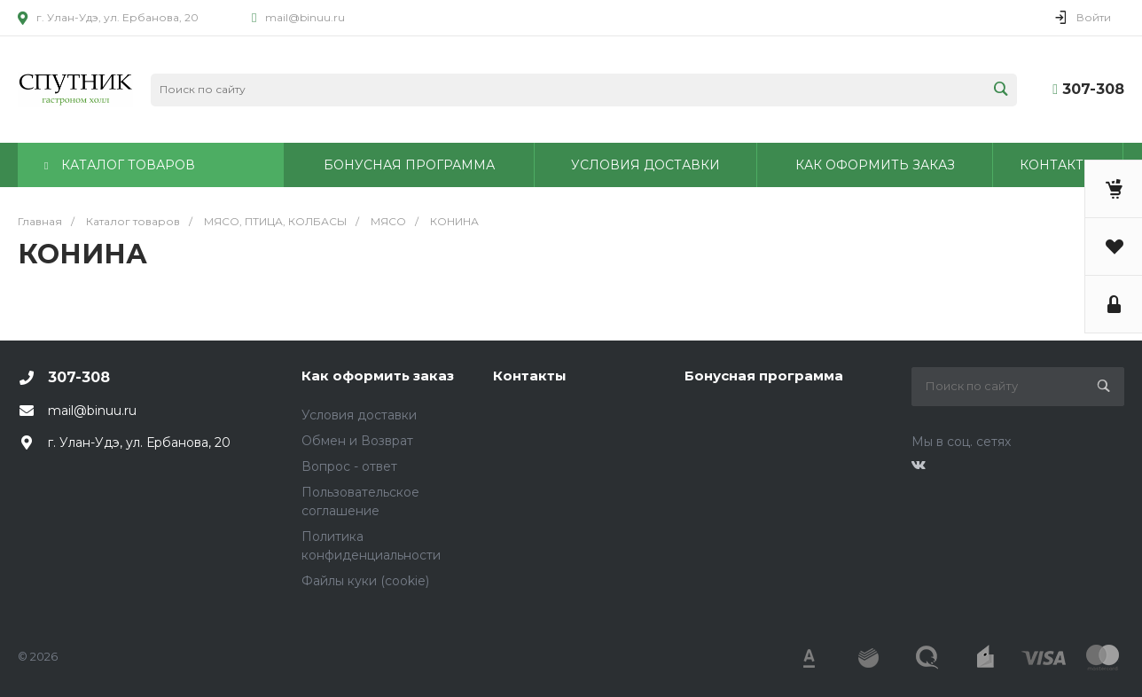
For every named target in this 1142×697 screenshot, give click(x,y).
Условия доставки (359, 415)
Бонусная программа (763, 375)
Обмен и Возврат (357, 441)
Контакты (530, 375)
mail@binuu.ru (305, 17)
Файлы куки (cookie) (365, 581)
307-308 (1093, 89)
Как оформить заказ (377, 375)
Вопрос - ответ (349, 466)
